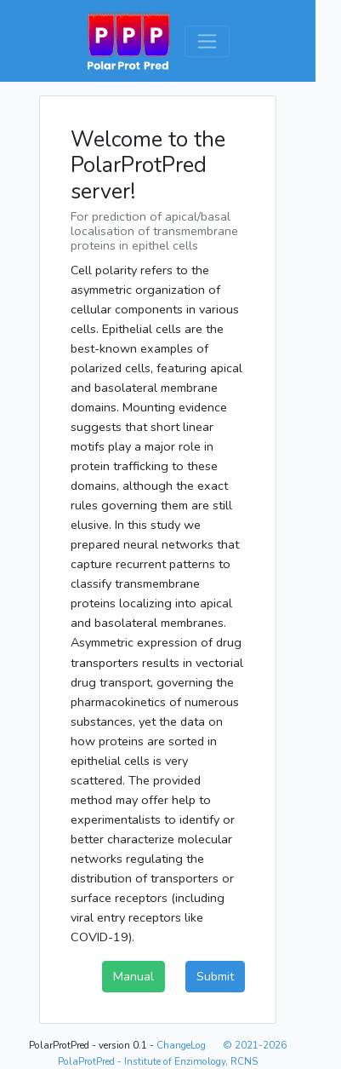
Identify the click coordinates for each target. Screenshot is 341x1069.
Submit (215, 976)
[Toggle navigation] (207, 41)
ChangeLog (181, 1045)
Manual (133, 976)
